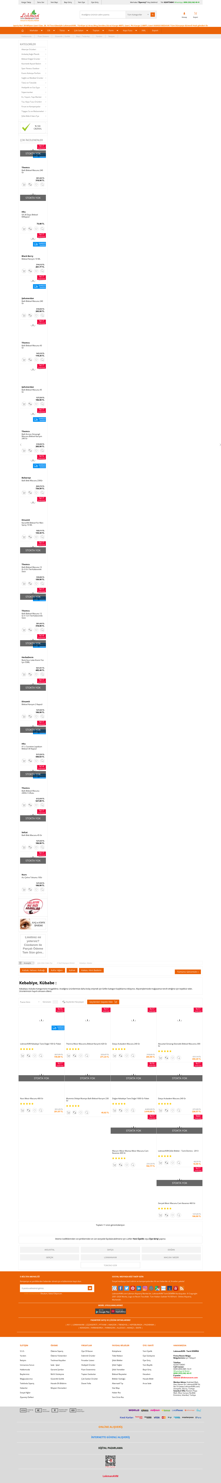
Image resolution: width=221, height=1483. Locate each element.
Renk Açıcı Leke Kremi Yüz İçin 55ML (33, 661)
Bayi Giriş (68, 2)
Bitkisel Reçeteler (119, 1374)
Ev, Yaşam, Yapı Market (31, 97)
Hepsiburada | (137, 1324)
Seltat (25, 832)
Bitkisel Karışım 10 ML (31, 259)
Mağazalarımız (26, 1378)
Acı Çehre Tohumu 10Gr (32, 877)
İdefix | (139, 1327)
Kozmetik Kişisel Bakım (31, 63)
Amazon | (113, 1324)
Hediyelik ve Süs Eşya (30, 87)
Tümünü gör (110, 1265)
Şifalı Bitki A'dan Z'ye (30, 116)
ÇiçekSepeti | (92, 1324)
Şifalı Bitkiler (117, 1360)
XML (144, 30)
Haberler (24, 1388)
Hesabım (146, 1374)
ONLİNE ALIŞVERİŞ (110, 1427)
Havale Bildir (148, 1378)
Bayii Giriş (147, 1369)
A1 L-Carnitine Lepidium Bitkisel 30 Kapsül (32, 748)
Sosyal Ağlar (25, 1392)
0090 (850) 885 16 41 (182, 1369)
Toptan (96, 30)
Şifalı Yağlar (117, 1365)
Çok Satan (78, 30)
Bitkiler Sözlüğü (118, 1378)
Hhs (23, 211)
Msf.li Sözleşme (57, 1374)
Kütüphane (116, 1351)
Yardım (99, 36)
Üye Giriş (94, 2)
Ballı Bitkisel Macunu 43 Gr (32, 347)
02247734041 (169, 2)
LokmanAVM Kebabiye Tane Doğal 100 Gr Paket (40, 1044)
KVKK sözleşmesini (32, 1293)
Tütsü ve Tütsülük (28, 82)
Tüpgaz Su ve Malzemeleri (32, 111)
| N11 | (69, 1324)
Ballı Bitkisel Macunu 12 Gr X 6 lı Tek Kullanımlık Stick (32, 569)
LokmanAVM (110, 1257)
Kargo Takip (26, 2)
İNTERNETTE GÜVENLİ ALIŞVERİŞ (110, 1437)
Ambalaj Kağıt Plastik (30, 54)
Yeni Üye (81, 2)
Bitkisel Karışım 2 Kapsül (32, 704)
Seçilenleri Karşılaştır (75, 1002)
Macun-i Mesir (171, 1257)
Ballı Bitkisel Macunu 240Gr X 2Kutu (30, 792)
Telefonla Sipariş (27, 1383)
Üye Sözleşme (149, 1355)
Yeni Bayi (54, 2)
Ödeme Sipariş (57, 1351)
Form (111, 30)
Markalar (34, 30)
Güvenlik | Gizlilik (62, 36)
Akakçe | (131, 1327)
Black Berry (27, 256)
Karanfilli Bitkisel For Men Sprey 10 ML (32, 524)
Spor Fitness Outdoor (30, 68)
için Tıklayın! (184, 1358)
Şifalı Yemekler (118, 1369)
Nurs (24, 874)
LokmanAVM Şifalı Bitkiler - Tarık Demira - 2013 (178, 1151)
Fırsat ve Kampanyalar (31, 106)
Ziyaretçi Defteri (27, 1397)
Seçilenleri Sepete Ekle (103, 1002)
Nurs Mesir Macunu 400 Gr (31, 1098)
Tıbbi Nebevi (117, 1355)
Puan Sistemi (43, 36)
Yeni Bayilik (147, 1365)
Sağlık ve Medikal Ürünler (32, 78)
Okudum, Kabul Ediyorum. (41, 1293)
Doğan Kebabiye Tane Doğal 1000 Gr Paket (130, 1098)
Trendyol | (124, 1324)
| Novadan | (84, 1327)
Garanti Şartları (57, 1369)
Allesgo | (122, 1327)
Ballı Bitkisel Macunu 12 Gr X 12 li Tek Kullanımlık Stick (32, 616)
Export (155, 30)
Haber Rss (116, 1392)
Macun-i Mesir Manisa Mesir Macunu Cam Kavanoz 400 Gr (130, 1152)
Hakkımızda (26, 36)
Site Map (116, 1388)
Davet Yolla (86, 1383)
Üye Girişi (154, 1238)
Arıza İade (147, 1383)
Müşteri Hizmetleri (59, 1388)
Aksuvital (50, 1249)
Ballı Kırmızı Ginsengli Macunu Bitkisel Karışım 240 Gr (32, 436)
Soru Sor (40, 2)
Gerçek (49, 1257)
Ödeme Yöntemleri (59, 1355)
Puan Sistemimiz (88, 1369)
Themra (26, 167)
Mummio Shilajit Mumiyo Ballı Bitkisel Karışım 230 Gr (87, 1099)
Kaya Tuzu (127, 30)
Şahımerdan (28, 298)
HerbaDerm (27, 657)
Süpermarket (27, 92)
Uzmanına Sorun (27, 1365)
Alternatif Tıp (117, 1383)
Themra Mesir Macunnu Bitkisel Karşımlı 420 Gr (86, 1044)
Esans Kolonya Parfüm (31, 73)
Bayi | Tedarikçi (83, 36)
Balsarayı (26, 477)
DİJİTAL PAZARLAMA (110, 1448)
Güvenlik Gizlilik (57, 1378)
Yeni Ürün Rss (118, 1397)
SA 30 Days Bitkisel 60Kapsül (30, 216)
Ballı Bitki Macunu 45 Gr (32, 835)
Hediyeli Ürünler (88, 1365)
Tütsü (62, 30)
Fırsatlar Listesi (87, 1360)
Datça (110, 1249)
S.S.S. (22, 1351)
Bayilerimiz (24, 1374)
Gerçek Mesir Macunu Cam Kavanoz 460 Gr (176, 1203)
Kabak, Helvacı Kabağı (33, 970)
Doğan (171, 1249)
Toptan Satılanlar (88, 1374)
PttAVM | (103, 1324)
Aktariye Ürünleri (28, 49)
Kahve (72, 970)
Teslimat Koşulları (58, 1360)
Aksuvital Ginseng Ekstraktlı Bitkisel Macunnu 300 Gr (179, 1045)
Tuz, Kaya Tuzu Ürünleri (31, 101)
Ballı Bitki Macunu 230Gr (32, 481)
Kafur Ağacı (57, 970)
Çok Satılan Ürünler (89, 1378)
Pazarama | (150, 1324)
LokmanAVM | (79, 1324)
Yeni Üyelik (138, 1238)
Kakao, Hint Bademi (91, 970)
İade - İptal (55, 1365)
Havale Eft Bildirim (58, 1383)
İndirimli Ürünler (88, 1355)
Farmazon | (111, 1327)
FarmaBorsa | (98, 1327)
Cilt (48, 30)
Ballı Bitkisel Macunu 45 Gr (32, 391)
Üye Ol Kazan (87, 1351)
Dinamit (26, 520)
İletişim (112, 36)
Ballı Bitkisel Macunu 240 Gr (32, 171)
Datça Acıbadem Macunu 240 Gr (126, 1044)
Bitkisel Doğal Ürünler (30, 59)
